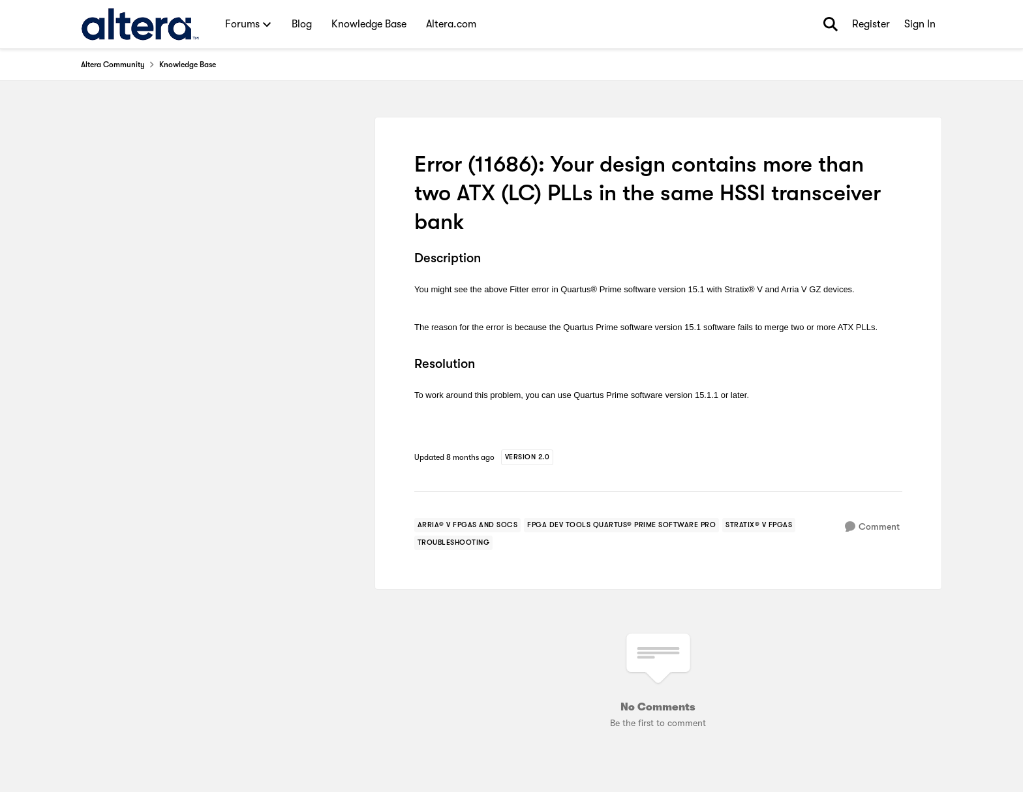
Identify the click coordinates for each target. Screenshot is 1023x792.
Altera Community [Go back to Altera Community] (113, 64)
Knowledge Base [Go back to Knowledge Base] (187, 64)
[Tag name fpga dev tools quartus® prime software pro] (621, 525)
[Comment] (872, 527)
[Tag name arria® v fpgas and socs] (467, 525)
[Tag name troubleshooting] (453, 543)
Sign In (920, 24)
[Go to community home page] (140, 24)
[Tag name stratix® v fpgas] (758, 525)
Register (871, 24)
